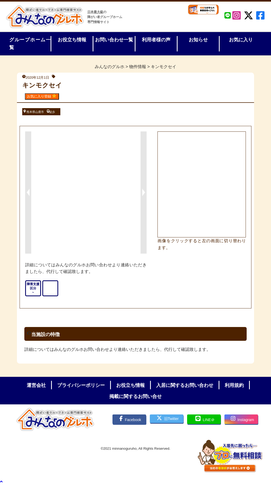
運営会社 (36, 385)
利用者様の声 (156, 39)
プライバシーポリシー (81, 385)
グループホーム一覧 (30, 43)
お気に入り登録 (42, 96)
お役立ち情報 (72, 39)
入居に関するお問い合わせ (184, 385)
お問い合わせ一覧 (114, 39)
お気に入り (241, 39)
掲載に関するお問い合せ (135, 396)
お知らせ (198, 39)
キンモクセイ (42, 85)
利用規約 (234, 385)
